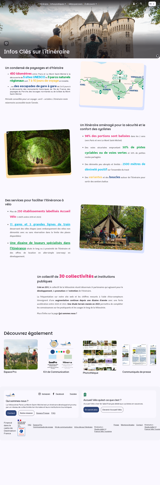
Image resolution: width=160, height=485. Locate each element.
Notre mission (26, 413)
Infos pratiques (57, 4)
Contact (11, 413)
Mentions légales (127, 425)
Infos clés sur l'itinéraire (83, 427)
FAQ (53, 413)
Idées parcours (75, 4)
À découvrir (89, 4)
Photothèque (90, 372)
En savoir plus (91, 409)
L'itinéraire (43, 4)
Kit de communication (63, 427)
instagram (46, 394)
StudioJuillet (99, 429)
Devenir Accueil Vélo (112, 409)
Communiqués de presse (43, 427)
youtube (73, 394)
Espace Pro (37, 425)
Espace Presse (42, 413)
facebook (60, 394)
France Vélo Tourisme (103, 431)
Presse (116, 425)
